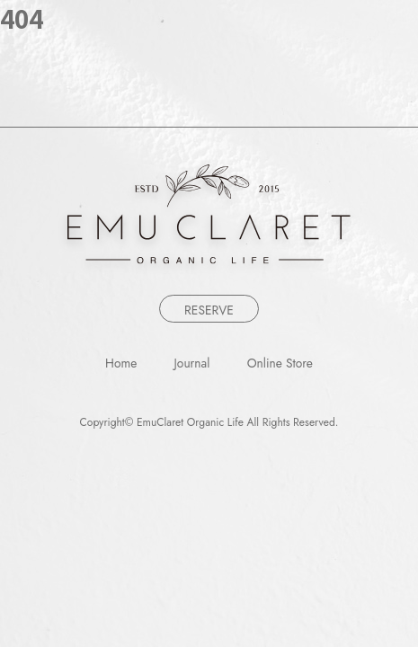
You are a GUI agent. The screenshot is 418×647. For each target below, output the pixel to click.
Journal (192, 364)
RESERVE (209, 310)
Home (121, 364)
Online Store (280, 364)
